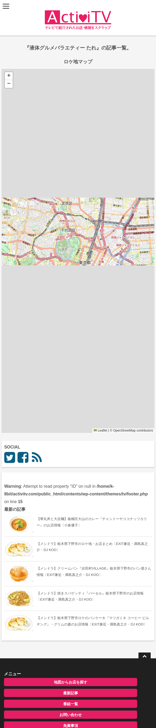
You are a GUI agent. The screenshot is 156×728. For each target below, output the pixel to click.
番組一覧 (70, 704)
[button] (9, 76)
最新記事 (70, 693)
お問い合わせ (70, 715)
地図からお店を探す (70, 682)
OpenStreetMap (124, 430)
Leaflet (100, 430)
